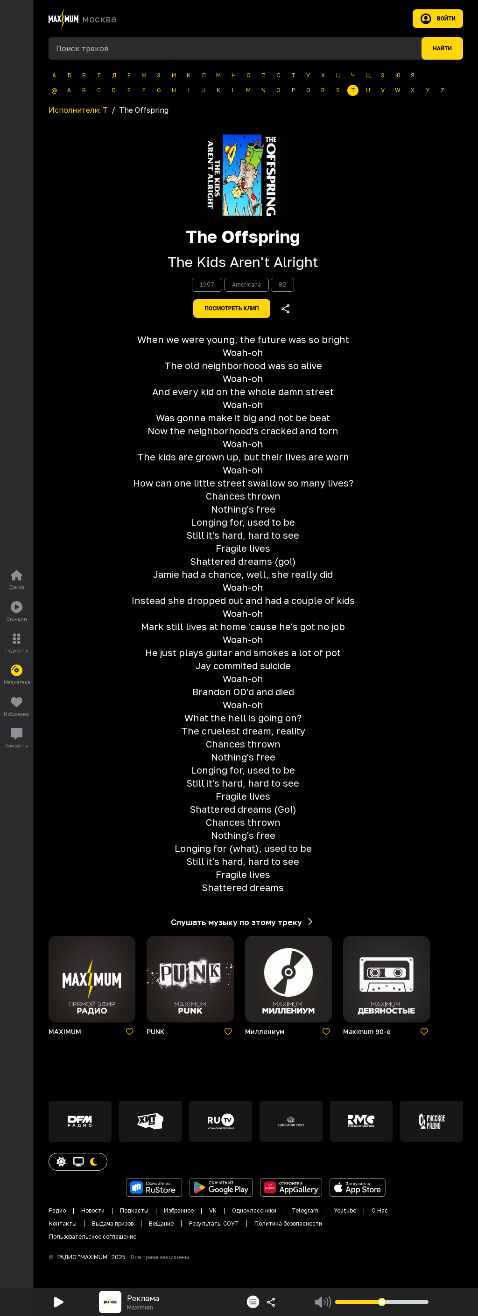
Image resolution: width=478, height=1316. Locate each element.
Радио (57, 1210)
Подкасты (134, 1210)
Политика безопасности (288, 1223)
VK (213, 1210)
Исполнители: (78, 110)
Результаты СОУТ (214, 1223)
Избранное (179, 1210)
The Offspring (243, 236)
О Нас (380, 1210)
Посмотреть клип (231, 308)
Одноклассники (254, 1210)
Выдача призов (113, 1223)
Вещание (161, 1223)
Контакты (63, 1223)
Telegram (305, 1210)
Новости (93, 1210)
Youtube (345, 1210)
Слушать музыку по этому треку (243, 921)
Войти (438, 18)
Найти (442, 48)
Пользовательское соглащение (92, 1236)
